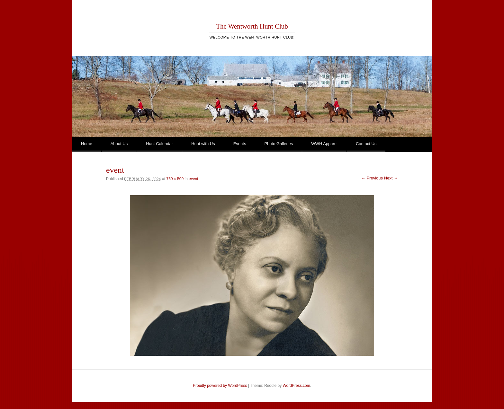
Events (239, 143)
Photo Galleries (278, 143)
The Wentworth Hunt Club (252, 26)
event (193, 179)
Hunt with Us (203, 143)
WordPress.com (296, 385)
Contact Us (366, 143)
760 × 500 (175, 179)
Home (86, 143)
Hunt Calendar (159, 143)
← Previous (372, 178)
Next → (391, 178)
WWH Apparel (324, 143)
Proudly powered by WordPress (220, 385)
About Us (119, 143)
